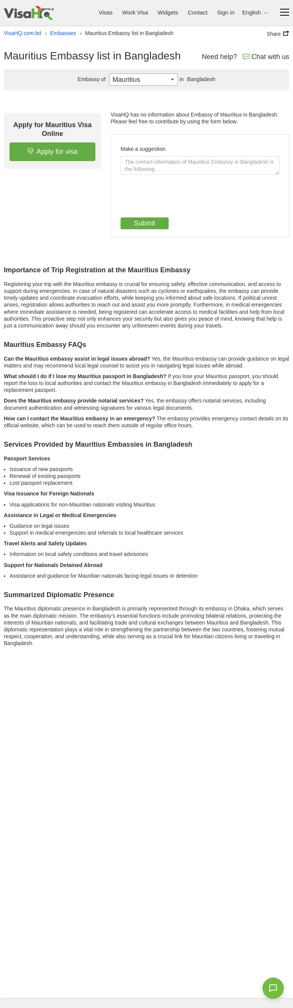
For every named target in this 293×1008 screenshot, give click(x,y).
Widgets (168, 12)
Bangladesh (197, 79)
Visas (106, 12)
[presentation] (179, 197)
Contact (198, 12)
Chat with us (266, 57)
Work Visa (135, 12)
